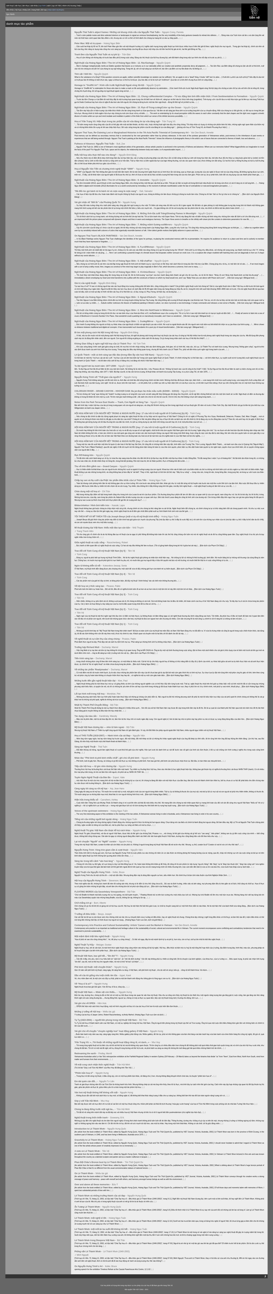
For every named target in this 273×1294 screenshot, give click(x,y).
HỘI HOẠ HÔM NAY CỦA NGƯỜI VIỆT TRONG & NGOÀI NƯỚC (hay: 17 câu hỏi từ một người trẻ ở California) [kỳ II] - (132, 427)
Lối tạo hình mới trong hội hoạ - (90, 694)
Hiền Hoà (102, 1003)
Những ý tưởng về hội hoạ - (88, 1011)
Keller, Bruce (118, 872)
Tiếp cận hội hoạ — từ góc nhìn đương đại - (96, 766)
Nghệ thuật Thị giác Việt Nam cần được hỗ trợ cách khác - (103, 830)
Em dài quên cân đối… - (87, 1081)
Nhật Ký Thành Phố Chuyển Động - (92, 705)
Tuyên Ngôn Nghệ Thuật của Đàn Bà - (93, 777)
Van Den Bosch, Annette (202, 132)
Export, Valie (118, 777)
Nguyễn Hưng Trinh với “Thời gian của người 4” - (99, 377)
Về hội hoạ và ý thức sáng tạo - (90, 586)
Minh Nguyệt (82, 1255)
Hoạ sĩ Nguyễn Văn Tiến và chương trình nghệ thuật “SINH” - (105, 169)
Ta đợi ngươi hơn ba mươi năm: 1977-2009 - (96, 366)
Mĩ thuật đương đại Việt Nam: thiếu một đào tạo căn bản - (103, 527)
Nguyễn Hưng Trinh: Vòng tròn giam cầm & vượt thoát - (102, 850)
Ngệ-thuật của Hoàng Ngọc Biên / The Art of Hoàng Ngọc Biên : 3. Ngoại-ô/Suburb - (116, 297)
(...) (181, 38)
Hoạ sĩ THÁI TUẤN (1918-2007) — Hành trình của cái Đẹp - (103, 735)
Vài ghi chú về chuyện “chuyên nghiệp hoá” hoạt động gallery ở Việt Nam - (112, 1031)
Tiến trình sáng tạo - (85, 658)
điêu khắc (10, 10)
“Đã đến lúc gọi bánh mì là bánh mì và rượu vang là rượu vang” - (107, 191)
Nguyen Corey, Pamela (173, 32)
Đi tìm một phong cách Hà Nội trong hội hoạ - (97, 332)
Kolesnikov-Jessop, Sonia (115, 565)
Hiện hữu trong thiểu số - (87, 800)
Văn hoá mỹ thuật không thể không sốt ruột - (97, 1092)
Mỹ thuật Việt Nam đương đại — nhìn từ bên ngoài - (100, 727)
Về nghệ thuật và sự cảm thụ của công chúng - (98, 639)
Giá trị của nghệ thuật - (86, 283)
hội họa (18, 10)
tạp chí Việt (56, 6)
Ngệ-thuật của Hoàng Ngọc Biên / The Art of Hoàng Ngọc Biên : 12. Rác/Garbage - (115, 63)
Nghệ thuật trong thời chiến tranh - (92, 1117)
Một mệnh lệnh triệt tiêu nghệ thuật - (93, 936)
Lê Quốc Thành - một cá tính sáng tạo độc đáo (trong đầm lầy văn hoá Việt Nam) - (115, 355)
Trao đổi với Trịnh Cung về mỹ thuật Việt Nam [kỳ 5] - (101, 551)
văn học (18, 6)
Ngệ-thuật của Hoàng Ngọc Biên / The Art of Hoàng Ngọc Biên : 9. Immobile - (113, 180)
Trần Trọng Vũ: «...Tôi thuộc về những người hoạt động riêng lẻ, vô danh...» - (113, 1042)
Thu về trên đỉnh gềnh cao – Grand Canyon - (97, 466)
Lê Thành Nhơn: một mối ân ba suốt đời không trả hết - (102, 1229)
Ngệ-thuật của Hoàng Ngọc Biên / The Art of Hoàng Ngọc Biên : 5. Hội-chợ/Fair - (114, 261)
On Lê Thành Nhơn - (85, 1173)
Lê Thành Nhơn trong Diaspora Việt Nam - (95, 1240)
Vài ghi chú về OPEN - (86, 1003)
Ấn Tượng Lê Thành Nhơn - (88, 1207)
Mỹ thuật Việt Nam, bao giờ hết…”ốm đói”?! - (97, 956)
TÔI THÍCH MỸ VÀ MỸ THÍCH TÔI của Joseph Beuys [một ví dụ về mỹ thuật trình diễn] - (118, 516)
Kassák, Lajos (118, 505)
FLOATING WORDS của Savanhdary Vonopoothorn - (101, 892)
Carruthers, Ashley (109, 800)
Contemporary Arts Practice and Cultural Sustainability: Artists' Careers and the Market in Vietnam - (124, 925)
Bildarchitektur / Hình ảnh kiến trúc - (93, 505)
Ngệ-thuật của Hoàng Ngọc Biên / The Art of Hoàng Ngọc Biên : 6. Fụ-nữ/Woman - (115, 247)
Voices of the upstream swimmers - (92, 811)
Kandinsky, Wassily (108, 716)
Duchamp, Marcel (110, 647)
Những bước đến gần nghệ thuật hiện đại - (96, 681)
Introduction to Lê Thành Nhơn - (91, 1129)
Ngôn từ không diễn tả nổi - (88, 565)
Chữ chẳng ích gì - (84, 903)
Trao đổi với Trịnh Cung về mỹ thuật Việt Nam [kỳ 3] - (101, 594)
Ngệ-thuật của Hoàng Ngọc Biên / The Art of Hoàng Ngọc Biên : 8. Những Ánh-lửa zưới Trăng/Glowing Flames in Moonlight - (136, 213)
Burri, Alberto (100, 903)
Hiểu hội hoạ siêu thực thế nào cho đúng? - (96, 155)
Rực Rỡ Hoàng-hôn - (85, 455)
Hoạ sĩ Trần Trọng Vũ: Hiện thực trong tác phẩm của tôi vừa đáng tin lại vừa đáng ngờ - (118, 121)
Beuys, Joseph (105, 914)
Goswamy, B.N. (117, 1117)
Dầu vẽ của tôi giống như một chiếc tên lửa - (97, 975)
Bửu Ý (115, 1184)
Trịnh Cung (195, 413)
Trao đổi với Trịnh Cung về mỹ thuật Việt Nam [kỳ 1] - (101, 624)
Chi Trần (106, 491)
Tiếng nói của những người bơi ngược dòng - (97, 819)
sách (49, 6)
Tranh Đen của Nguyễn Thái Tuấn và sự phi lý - (98, 54)
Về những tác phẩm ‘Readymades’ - (92, 669)
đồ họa (43, 10)
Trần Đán (126, 54)
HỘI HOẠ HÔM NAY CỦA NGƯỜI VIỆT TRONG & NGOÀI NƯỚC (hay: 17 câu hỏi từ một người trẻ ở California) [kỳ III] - (132, 413)
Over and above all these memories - (93, 1184)
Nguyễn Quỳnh (163, 63)
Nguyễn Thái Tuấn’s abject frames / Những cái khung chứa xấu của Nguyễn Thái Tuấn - (118, 32)
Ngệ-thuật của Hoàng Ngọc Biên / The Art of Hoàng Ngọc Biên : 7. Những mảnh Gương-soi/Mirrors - (124, 224)
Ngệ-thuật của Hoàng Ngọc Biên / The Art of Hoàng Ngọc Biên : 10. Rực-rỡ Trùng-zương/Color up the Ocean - (129, 107)
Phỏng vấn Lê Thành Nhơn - (89, 1251)
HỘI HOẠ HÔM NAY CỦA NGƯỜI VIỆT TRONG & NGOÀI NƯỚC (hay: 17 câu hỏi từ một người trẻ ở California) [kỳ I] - (131, 441)
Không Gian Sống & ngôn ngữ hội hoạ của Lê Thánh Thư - (104, 343)
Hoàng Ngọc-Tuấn (157, 480)
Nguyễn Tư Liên (106, 1081)
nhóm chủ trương (69, 6)
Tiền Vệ (131, 551)
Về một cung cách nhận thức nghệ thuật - (95, 1064)
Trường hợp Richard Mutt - (88, 647)
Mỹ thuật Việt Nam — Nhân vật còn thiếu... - (96, 992)
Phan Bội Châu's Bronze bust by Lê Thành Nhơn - (99, 1162)
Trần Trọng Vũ (168, 121)
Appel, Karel (125, 975)
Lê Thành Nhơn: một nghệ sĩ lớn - (91, 1218)
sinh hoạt (9, 6)
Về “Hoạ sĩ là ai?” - (84, 984)
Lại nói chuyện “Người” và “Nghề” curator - (96, 841)
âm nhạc (25, 6)
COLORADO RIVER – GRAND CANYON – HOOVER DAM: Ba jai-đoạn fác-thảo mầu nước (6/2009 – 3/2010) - (128, 391)
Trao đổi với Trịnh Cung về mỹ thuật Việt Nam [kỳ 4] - (101, 574)
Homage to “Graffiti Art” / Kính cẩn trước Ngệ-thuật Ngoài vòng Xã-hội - (110, 85)
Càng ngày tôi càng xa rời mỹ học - (92, 788)
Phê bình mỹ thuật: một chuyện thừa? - (94, 967)
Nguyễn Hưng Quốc (116, 1129)
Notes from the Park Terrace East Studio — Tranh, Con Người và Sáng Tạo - (112, 402)
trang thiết (36, 10)
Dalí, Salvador (146, 191)
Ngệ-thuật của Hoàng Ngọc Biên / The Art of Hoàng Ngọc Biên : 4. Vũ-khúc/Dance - (116, 272)
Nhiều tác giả (109, 1011)
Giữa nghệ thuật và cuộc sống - (90, 542)
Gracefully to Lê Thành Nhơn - (90, 1140)
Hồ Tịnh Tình (139, 343)
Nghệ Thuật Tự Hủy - (85, 945)
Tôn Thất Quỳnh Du (134, 1162)
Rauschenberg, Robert (117, 542)
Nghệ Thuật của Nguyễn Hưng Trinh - (93, 872)
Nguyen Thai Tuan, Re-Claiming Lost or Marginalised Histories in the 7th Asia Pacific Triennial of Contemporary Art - (132, 132)
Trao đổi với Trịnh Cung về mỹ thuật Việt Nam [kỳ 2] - (101, 609)
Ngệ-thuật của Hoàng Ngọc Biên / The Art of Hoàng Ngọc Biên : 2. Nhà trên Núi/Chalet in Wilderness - (125, 310)
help (79, 6)
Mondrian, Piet (113, 694)
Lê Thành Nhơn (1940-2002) (116, 1251)
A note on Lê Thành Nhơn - (88, 1151)
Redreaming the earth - (86, 1053)
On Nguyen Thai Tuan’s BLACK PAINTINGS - (97, 236)
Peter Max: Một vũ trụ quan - (89, 43)
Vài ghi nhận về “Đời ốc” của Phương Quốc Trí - (98, 202)
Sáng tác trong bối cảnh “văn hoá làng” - (95, 861)
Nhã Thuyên (138, 527)
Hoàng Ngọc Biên (112, 43)
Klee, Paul (122, 681)
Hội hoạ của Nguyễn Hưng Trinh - (91, 880)
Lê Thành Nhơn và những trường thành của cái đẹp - (101, 1195)
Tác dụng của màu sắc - (87, 716)
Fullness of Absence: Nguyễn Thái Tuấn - (95, 144)
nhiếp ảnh (26, 10)
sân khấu (34, 6)
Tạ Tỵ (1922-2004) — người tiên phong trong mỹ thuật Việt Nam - (107, 1020)
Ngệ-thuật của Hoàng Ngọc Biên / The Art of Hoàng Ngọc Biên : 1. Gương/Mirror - (115, 321)
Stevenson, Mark (116, 880)
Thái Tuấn (102, 747)
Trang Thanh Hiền (85, 531)
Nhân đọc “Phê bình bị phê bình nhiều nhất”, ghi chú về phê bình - (108, 758)
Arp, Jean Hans (117, 788)
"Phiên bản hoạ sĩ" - (85, 1073)
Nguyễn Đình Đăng (127, 155)
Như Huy (156, 1042)
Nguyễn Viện (139, 735)
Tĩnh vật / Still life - (84, 74)
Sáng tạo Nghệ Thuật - (86, 747)
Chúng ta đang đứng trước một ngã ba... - (95, 1109)
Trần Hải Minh (123, 1064)
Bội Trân (114, 705)
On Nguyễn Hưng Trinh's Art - (89, 1266)
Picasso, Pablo (113, 586)
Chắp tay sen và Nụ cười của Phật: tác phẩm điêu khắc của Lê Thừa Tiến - (111, 480)
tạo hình (10, 14)
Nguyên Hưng (142, 169)
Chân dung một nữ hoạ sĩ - (88, 491)
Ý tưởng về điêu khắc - (86, 914)
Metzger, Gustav (103, 945)
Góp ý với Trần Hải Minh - (87, 1101)
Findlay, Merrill (105, 1053)
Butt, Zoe (120, 144)
